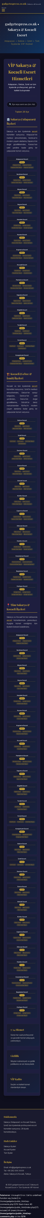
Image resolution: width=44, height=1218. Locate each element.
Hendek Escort (22, 219)
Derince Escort (22, 450)
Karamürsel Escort (22, 556)
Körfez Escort (22, 496)
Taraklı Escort (22, 325)
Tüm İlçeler (8, 1153)
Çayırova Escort (22, 511)
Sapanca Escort (22, 295)
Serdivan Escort (22, 174)
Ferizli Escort (22, 340)
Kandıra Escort (22, 541)
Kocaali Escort (22, 265)
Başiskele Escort (22, 571)
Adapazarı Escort (22, 159)
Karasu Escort (22, 234)
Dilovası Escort (22, 526)
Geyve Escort (22, 204)
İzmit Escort (22, 435)
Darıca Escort (22, 465)
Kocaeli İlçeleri (9, 1149)
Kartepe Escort (22, 586)
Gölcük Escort (22, 481)
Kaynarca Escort (22, 250)
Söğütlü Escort (22, 310)
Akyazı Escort (22, 189)
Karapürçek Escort (22, 355)
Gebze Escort (22, 420)
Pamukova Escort (22, 280)
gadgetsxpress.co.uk (21, 5)
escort (34, 131)
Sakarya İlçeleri (10, 1146)
